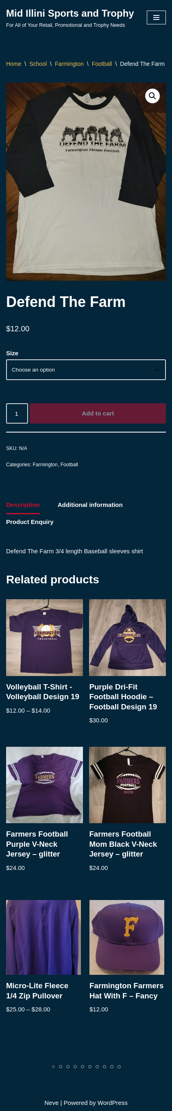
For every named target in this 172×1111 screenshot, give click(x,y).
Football (102, 64)
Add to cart (98, 413)
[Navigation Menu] (156, 17)
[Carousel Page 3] (68, 1066)
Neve (51, 1102)
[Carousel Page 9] (111, 1066)
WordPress (113, 1102)
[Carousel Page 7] (97, 1066)
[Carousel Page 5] (82, 1066)
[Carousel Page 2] (60, 1066)
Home (13, 64)
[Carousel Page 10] (119, 1066)
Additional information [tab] (90, 504)
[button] (152, 96)
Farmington (69, 64)
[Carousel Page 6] (89, 1066)
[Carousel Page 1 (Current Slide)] (53, 1066)
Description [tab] (23, 504)
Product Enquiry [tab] (30, 521)
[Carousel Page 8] (104, 1066)
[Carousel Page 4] (75, 1066)
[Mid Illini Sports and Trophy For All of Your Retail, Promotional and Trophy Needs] (70, 17)
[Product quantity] (17, 413)
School (38, 64)
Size (12, 353)
